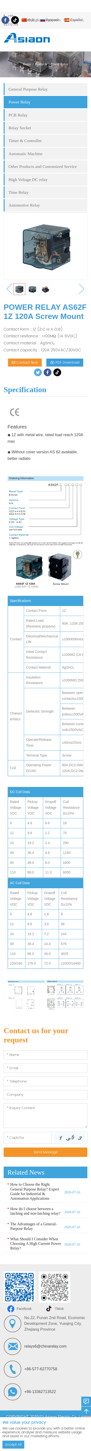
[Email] (45, 1068)
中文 (28, 20)
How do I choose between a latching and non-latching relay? (35, 1211)
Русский (49, 20)
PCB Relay (18, 115)
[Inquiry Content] (45, 1115)
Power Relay (59, 64)
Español (74, 20)
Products (41, 64)
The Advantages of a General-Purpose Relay (33, 1226)
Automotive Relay (24, 205)
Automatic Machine (25, 153)
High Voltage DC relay (28, 179)
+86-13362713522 (40, 1392)
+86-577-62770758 (40, 1369)
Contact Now (25, 362)
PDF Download (64, 362)
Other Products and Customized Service (42, 166)
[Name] (45, 1055)
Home (27, 64)
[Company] (45, 1094)
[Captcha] (28, 1137)
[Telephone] (45, 1081)
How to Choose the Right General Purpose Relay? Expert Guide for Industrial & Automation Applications (34, 1191)
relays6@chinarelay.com (45, 1346)
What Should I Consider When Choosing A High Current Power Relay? (35, 1243)
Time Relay (18, 192)
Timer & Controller (25, 140)
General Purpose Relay (28, 89)
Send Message (46, 1152)
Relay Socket (19, 127)
